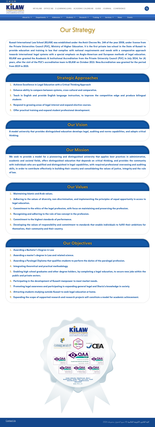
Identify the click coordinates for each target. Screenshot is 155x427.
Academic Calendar (83, 8)
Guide (98, 8)
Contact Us (11, 421)
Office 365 (48, 8)
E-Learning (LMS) (63, 8)
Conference (119, 8)
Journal (107, 8)
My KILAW (37, 8)
